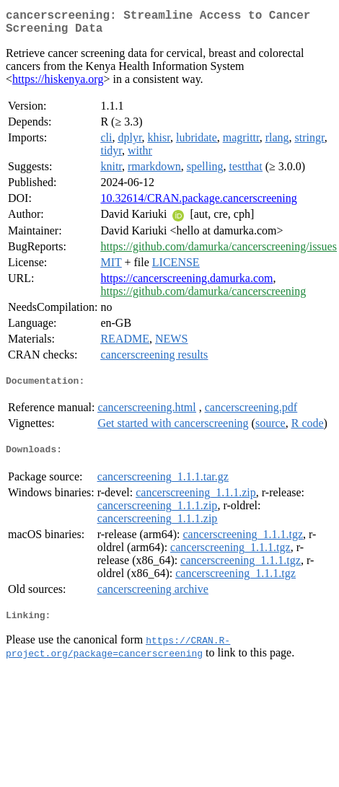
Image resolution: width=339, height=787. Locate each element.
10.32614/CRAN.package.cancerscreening (198, 204)
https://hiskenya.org (57, 85)
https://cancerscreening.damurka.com (186, 284)
